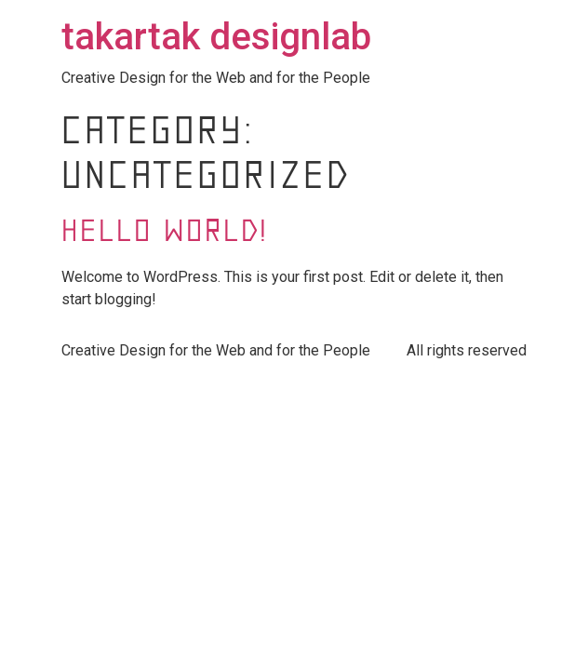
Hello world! (165, 233)
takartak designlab (216, 37)
